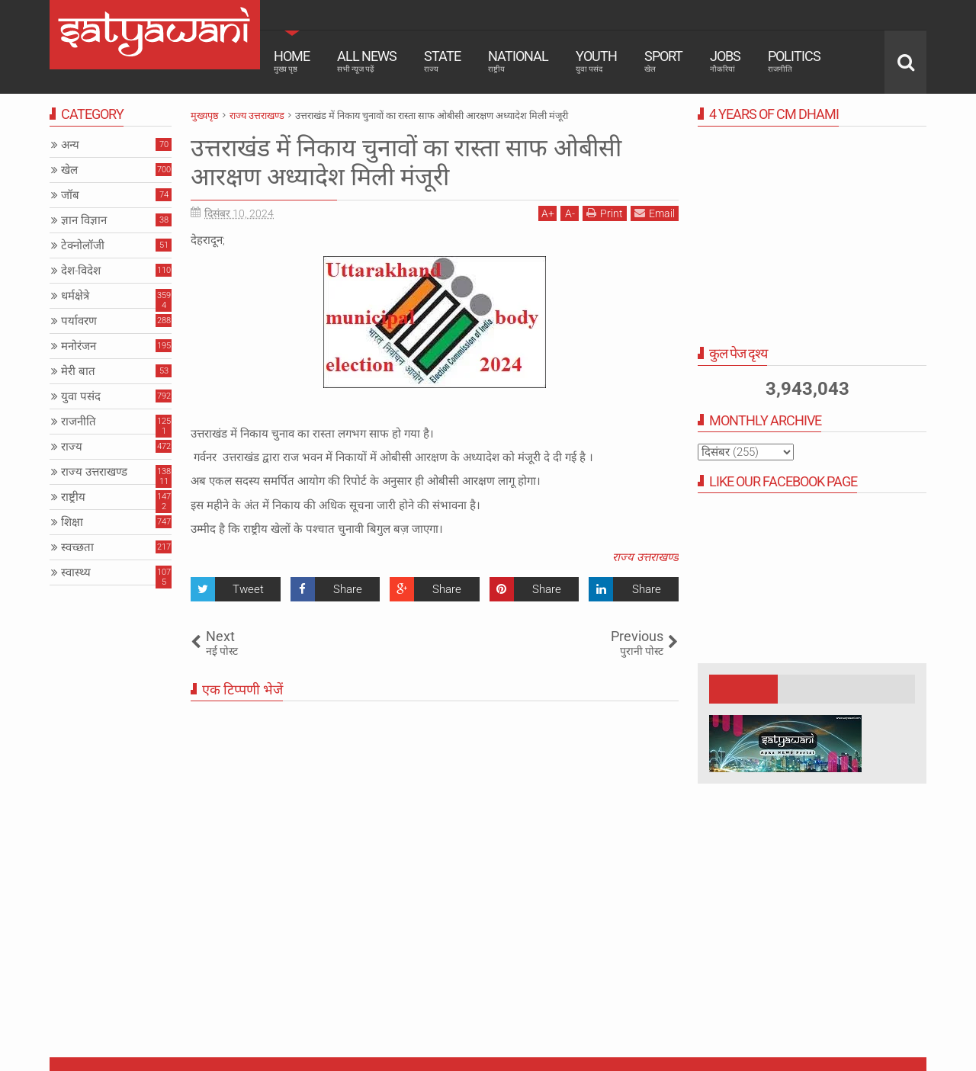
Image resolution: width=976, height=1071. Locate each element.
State (442, 61)
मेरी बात (78, 371)
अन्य (70, 145)
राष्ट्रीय (73, 497)
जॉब (70, 195)
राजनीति (78, 421)
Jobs (725, 61)
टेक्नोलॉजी (82, 245)
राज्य (71, 447)
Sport (663, 61)
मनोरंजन (78, 346)
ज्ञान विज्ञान (84, 220)
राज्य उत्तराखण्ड (645, 557)
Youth (596, 61)
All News (366, 61)
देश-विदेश (81, 270)
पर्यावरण (79, 321)
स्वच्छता (77, 547)
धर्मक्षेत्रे (75, 296)
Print (604, 213)
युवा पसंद (81, 396)
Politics (794, 61)
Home (292, 61)
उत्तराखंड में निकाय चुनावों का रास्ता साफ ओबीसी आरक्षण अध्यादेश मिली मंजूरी (406, 162)
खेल (69, 170)
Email (654, 213)
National (518, 61)
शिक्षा (72, 522)
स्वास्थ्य (76, 572)
